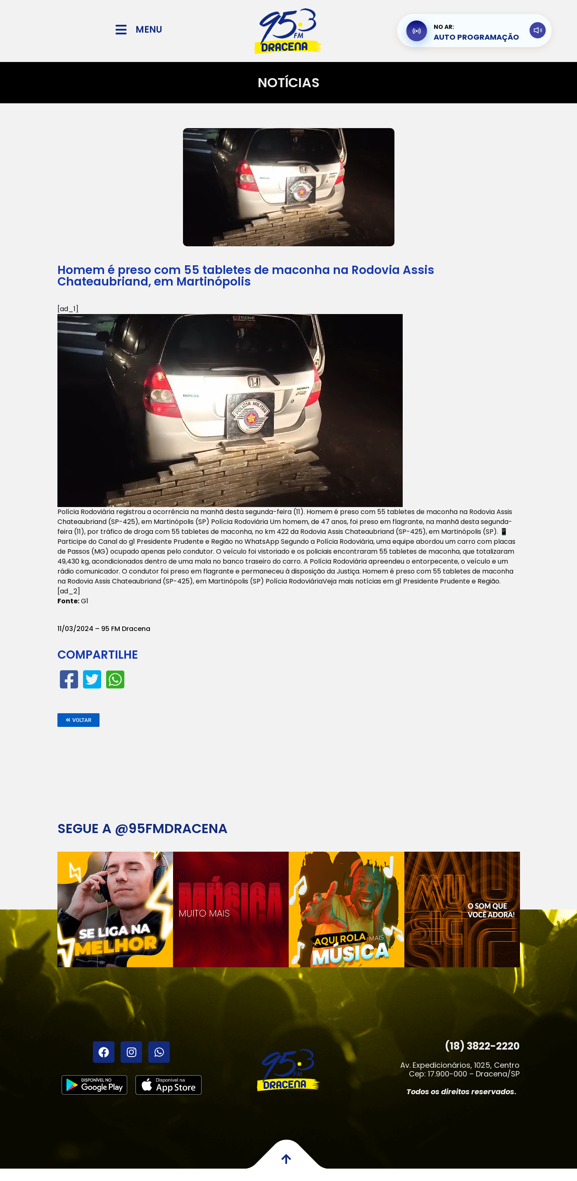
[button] (78, 720)
